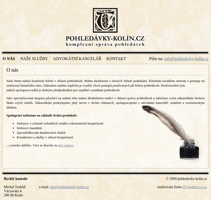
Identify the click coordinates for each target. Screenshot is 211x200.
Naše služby (34, 58)
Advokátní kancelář (77, 58)
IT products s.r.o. (195, 187)
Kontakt (116, 58)
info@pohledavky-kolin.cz (186, 58)
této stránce (66, 145)
